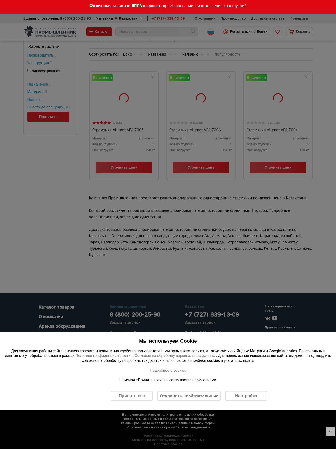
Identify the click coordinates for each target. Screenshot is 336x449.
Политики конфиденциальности (102, 356)
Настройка (246, 395)
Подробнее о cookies (168, 370)
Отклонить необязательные (189, 395)
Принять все (132, 395)
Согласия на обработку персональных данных (175, 356)
